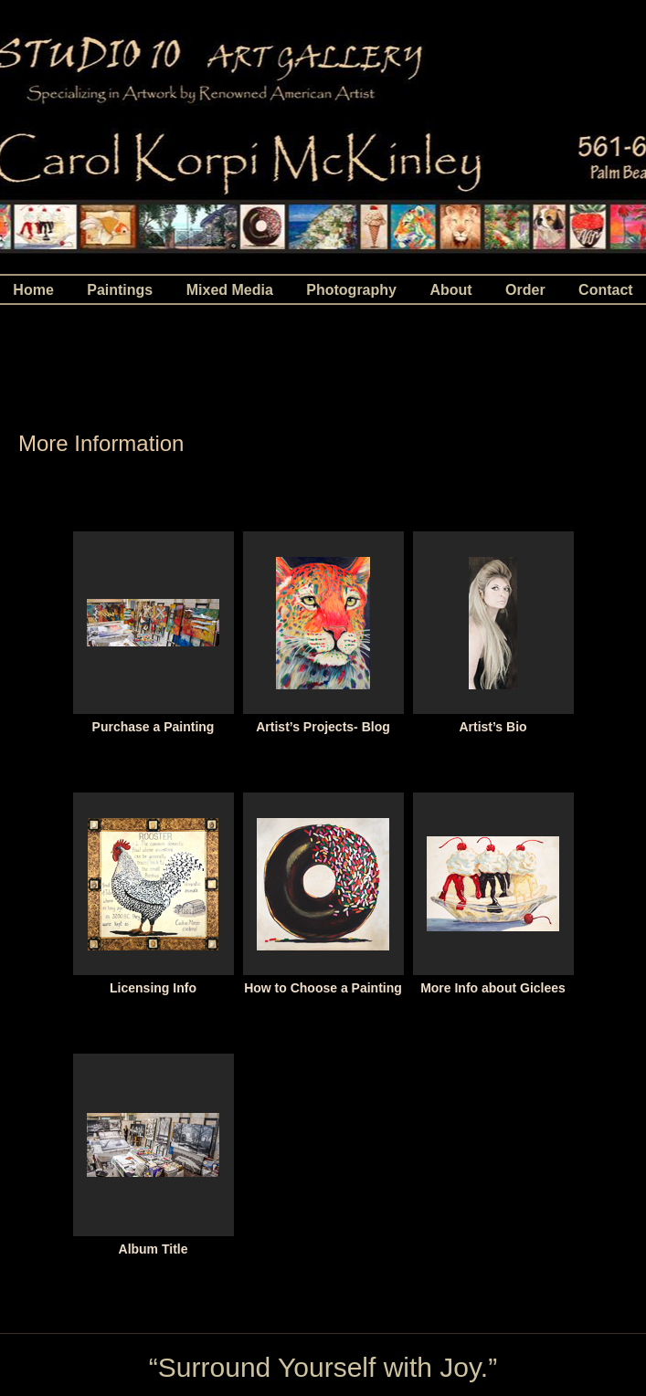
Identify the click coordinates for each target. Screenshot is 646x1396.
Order (525, 290)
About (450, 290)
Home (33, 290)
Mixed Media (229, 290)
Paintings (120, 290)
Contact (605, 290)
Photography (351, 290)
